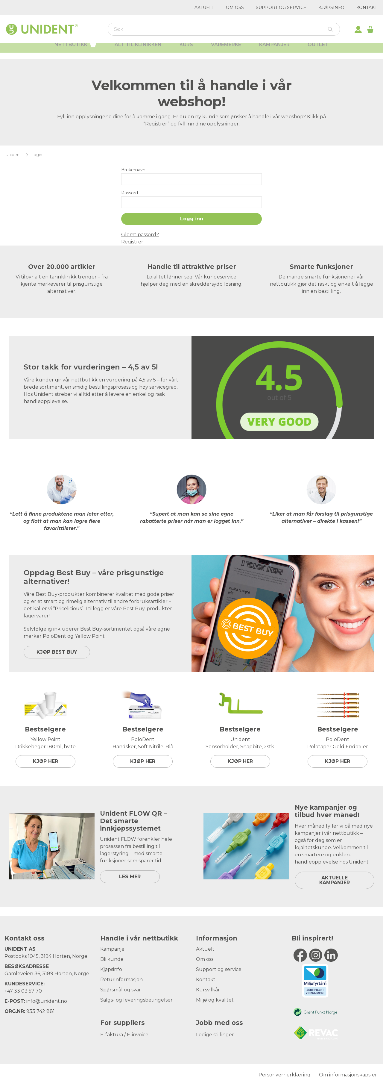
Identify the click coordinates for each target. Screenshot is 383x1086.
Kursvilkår (208, 990)
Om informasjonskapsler (348, 1075)
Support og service (281, 7)
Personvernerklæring (285, 1075)
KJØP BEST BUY (57, 652)
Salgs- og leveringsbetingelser (136, 1000)
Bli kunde (112, 959)
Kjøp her (45, 761)
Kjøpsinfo (331, 7)
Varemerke (226, 51)
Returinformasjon (121, 979)
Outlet (318, 51)
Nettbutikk (75, 50)
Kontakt (366, 7)
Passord (129, 193)
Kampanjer (274, 51)
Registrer (132, 242)
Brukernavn (133, 169)
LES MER (130, 876)
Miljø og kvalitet (215, 1000)
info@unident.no (46, 1001)
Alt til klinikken (138, 51)
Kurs (186, 51)
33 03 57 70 (28, 991)
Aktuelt (204, 7)
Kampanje (112, 949)
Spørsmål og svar (120, 990)
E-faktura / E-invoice (124, 1034)
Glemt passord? (140, 234)
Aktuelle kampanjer (334, 880)
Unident (13, 155)
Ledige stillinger (215, 1034)
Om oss (235, 7)
